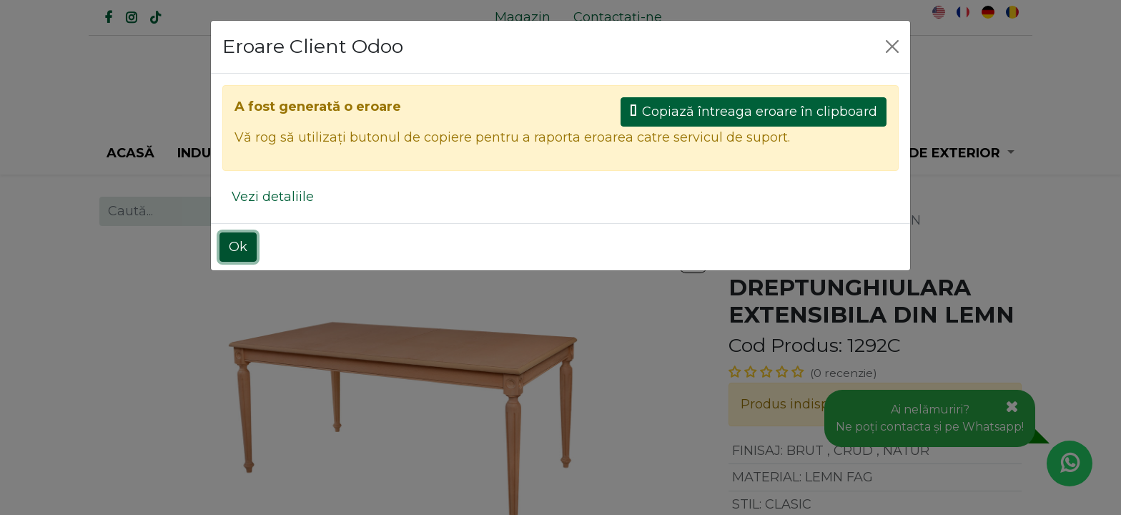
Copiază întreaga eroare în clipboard (753, 111)
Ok (238, 247)
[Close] (892, 46)
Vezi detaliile (273, 197)
